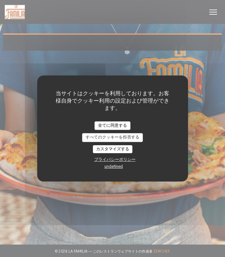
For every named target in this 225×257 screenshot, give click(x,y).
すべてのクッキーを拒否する (112, 137)
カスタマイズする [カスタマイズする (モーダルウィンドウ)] (112, 149)
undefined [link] (113, 166)
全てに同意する (112, 125)
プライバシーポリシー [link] (115, 159)
